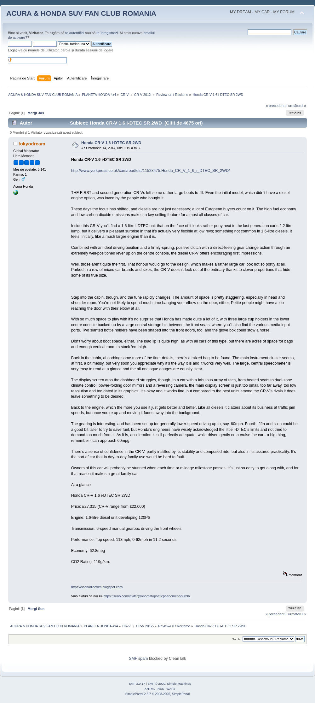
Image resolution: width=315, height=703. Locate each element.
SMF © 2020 (156, 683)
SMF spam (138, 658)
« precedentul (276, 106)
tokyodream (32, 143)
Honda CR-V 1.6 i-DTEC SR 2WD (111, 143)
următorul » (297, 106)
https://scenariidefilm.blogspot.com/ (97, 587)
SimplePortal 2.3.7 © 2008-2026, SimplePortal (157, 694)
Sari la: (237, 639)
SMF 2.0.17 (137, 683)
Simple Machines (179, 683)
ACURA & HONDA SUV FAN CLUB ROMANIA (81, 13)
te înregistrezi (106, 33)
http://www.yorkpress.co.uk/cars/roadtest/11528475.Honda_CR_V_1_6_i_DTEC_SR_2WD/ (150, 170)
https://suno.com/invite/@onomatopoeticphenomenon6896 (147, 596)
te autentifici (74, 33)
